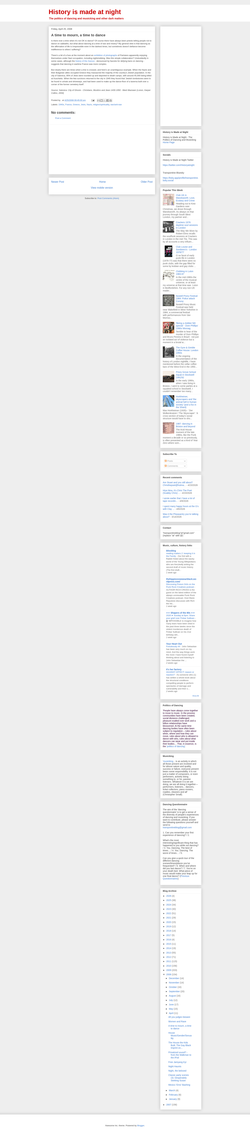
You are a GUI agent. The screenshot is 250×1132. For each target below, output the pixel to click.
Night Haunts (174, 1066)
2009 (169, 970)
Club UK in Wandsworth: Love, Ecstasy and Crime (185, 198)
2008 (169, 974)
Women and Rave (177, 1021)
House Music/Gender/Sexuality (180, 1036)
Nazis (89, 104)
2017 (169, 935)
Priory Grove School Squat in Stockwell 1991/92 (186, 375)
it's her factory (173, 669)
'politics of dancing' (175, 746)
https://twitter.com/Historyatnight (178, 165)
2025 (169, 900)
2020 (169, 922)
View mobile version (102, 187)
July (171, 1000)
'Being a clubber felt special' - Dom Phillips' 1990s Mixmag (187, 326)
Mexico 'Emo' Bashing (179, 1085)
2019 (169, 926)
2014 (169, 948)
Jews (83, 104)
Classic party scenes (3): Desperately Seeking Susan (178, 1078)
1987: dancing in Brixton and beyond (185, 425)
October (173, 987)
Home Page (169, 142)
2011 (169, 961)
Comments (171, 466)
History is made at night (85, 11)
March (172, 1090)
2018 (169, 930)
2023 (169, 909)
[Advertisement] (102, 149)
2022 (169, 913)
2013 (169, 952)
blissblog (171, 550)
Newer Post (57, 181)
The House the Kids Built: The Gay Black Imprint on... (179, 1045)
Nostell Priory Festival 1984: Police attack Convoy (187, 299)
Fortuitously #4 (173, 646)
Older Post (147, 181)
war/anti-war (116, 104)
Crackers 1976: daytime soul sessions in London (187, 225)
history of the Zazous (85, 61)
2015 (169, 944)
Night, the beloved (177, 1070)
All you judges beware (179, 1017)
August (172, 995)
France (68, 104)
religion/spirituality (101, 104)
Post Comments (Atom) (108, 198)
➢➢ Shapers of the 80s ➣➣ (180, 613)
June (171, 1004)
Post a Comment (63, 118)
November (174, 982)
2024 (169, 904)
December (174, 978)
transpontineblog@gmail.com (177, 827)
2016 (169, 939)
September (174, 991)
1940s (61, 104)
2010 (169, 966)
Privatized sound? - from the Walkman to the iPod (179, 1055)
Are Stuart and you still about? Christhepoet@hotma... (178, 483)
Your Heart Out (174, 644)
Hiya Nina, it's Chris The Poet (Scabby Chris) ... (177, 491)
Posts (169, 461)
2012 (169, 957)
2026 (169, 896)
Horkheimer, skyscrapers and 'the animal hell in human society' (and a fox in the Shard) (186, 402)
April (171, 1013)
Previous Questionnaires (176, 877)
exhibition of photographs (105, 55)
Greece (76, 104)
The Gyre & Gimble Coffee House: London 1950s (187, 350)
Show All (195, 696)
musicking (168, 761)
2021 (169, 917)
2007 (169, 1104)
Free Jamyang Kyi (177, 1062)
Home (102, 181)
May (171, 1009)
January (173, 1099)
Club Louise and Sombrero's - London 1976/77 (186, 250)
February (173, 1094)
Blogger (140, 1125)
